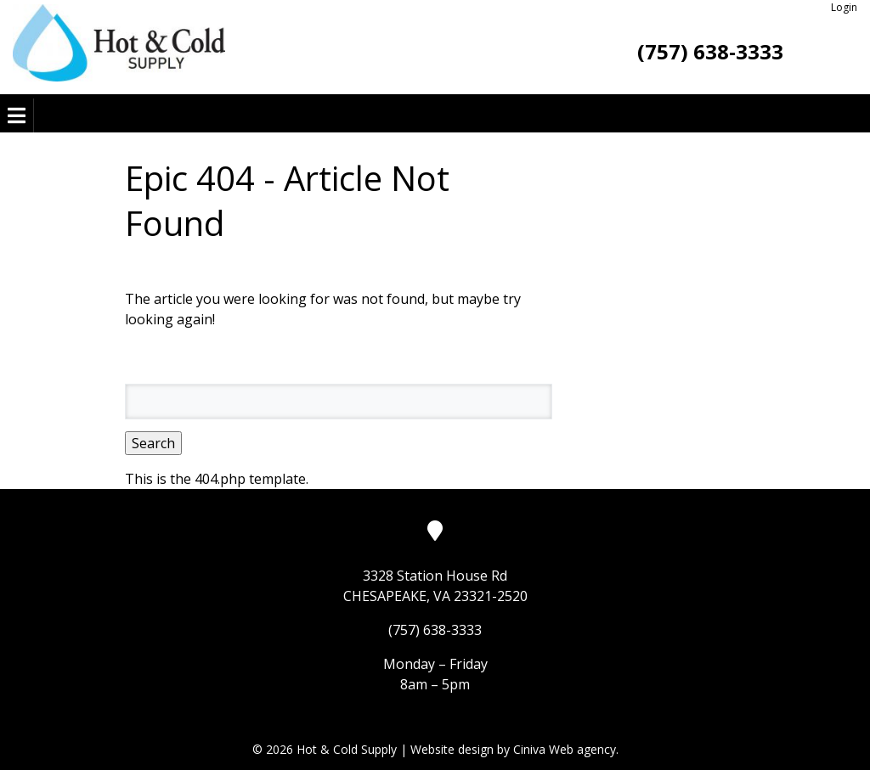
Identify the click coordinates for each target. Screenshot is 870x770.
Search (153, 443)
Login (844, 7)
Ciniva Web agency (564, 749)
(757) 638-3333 (710, 51)
